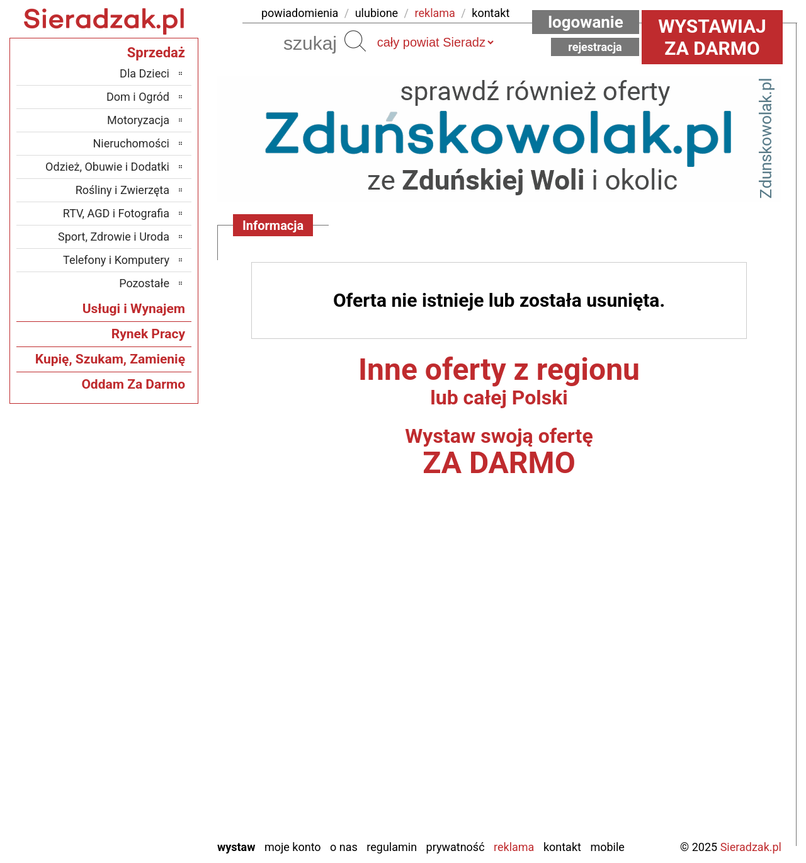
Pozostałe (144, 283)
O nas (344, 847)
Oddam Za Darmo (133, 384)
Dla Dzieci (144, 73)
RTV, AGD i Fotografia (116, 213)
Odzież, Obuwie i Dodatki (107, 166)
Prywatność (455, 847)
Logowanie (585, 22)
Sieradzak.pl (750, 847)
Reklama (514, 847)
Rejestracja (595, 47)
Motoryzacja (138, 120)
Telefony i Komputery (116, 259)
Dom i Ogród (137, 96)
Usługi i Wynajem (133, 308)
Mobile (607, 847)
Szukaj (355, 41)
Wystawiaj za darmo (712, 37)
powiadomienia (299, 13)
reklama (435, 13)
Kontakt (562, 847)
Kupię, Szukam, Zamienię (110, 359)
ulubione (376, 13)
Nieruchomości (131, 143)
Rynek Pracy (148, 333)
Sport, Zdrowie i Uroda (113, 236)
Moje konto (292, 847)
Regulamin (391, 847)
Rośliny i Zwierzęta (122, 190)
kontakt (490, 13)
